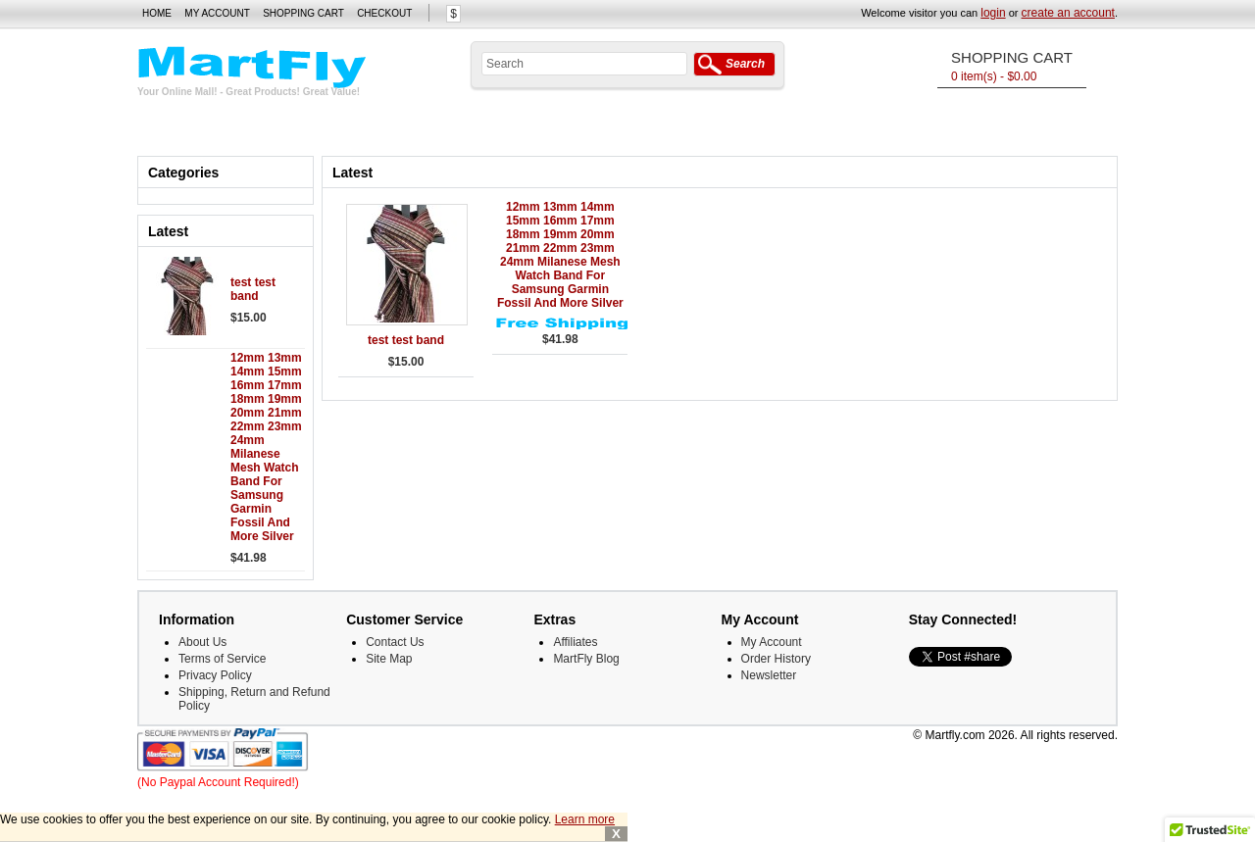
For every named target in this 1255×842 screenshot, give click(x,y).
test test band (253, 289)
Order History (776, 659)
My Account (217, 13)
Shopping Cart (303, 13)
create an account (1068, 13)
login (992, 13)
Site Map (389, 659)
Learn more (585, 819)
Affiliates (575, 642)
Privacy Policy (215, 675)
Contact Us (395, 642)
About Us (202, 642)
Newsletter (769, 675)
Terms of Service (222, 659)
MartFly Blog (586, 659)
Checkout (384, 13)
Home (157, 13)
